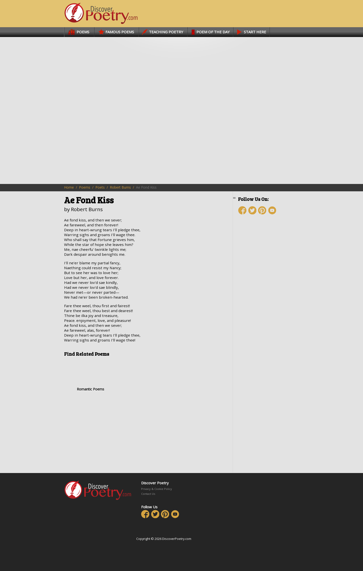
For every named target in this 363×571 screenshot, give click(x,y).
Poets (100, 187)
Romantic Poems (90, 375)
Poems (84, 187)
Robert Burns (120, 187)
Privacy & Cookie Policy (156, 489)
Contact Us (148, 494)
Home (69, 187)
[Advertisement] (267, 305)
